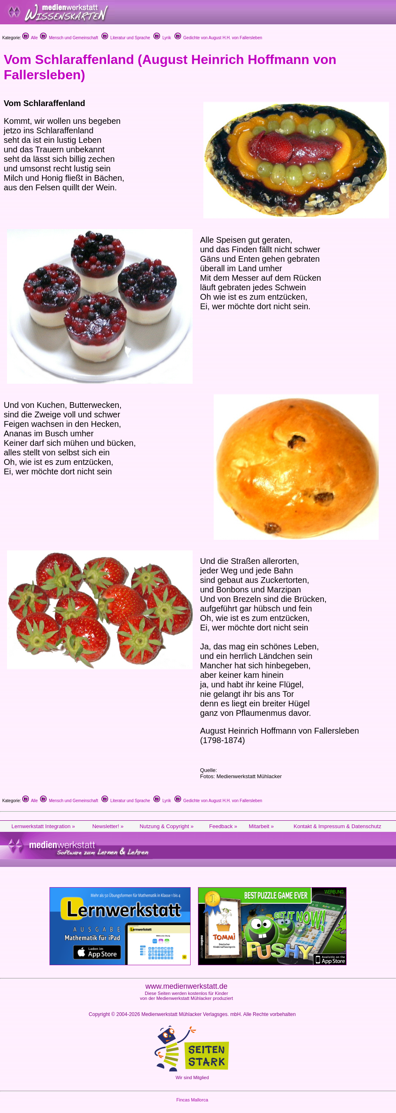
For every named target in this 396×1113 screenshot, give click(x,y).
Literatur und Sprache (125, 38)
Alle (30, 38)
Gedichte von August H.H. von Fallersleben (218, 38)
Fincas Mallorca (192, 1099)
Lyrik (162, 38)
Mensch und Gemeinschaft (69, 38)
